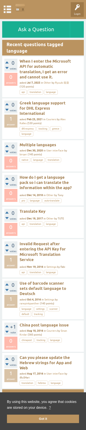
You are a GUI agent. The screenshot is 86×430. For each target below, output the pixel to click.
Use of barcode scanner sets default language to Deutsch (43, 288)
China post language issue (44, 325)
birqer (23, 154)
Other (47, 82)
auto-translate (51, 200)
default (25, 314)
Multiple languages (38, 145)
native (25, 160)
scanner (53, 309)
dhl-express (28, 128)
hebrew (42, 383)
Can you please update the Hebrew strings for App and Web (46, 362)
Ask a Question (36, 29)
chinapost (27, 340)
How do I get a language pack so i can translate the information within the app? (46, 182)
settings (40, 309)
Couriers (51, 119)
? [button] (50, 407)
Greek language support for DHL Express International (43, 108)
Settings (51, 266)
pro (23, 200)
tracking (43, 128)
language (51, 92)
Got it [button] (43, 418)
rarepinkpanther (29, 303)
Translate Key (33, 211)
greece (55, 128)
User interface (55, 150)
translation (35, 92)
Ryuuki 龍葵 (62, 82)
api (23, 92)
